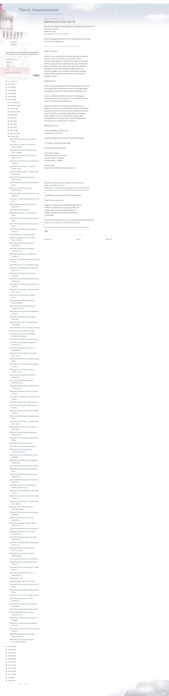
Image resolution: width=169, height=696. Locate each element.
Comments (11, 66)
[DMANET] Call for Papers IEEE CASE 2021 (24, 402)
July (11, 118)
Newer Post (47, 239)
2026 (10, 84)
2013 (10, 668)
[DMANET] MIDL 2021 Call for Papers (22, 581)
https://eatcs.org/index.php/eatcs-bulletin (62, 121)
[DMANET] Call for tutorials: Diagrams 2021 (24, 609)
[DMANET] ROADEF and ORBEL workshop (24, 466)
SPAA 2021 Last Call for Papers (19, 210)
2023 (10, 93)
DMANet (13, 45)
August (12, 115)
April (12, 127)
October (12, 108)
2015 (10, 662)
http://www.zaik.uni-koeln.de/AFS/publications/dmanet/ (62, 222)
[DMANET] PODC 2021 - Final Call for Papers (24, 328)
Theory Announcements (39, 10)
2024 (10, 90)
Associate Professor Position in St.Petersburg (24, 528)
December (13, 102)
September (13, 112)
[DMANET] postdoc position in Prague (22, 331)
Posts (9, 62)
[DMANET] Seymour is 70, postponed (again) (24, 265)
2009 (10, 680)
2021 (10, 99)
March (12, 130)
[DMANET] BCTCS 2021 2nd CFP (21, 443)
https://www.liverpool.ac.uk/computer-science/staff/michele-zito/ (69, 188)
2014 (10, 665)
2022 (10, 96)
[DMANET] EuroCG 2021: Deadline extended (24, 595)
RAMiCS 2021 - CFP (16, 578)
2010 (10, 677)
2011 (10, 674)
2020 (10, 646)
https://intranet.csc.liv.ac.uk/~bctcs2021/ (56, 34)
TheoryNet (14, 42)
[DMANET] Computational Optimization (22, 446)
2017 (10, 656)
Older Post (108, 239)
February (13, 133)
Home (78, 239)
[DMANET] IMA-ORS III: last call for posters (24, 339)
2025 (10, 87)
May (11, 124)
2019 (10, 649)
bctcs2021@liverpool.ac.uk (63, 98)
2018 (10, 653)
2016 (10, 659)
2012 (10, 671)
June (11, 121)
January (12, 136)
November (13, 105)
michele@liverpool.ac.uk (57, 185)
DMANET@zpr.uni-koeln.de (54, 200)
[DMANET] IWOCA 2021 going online (22, 234)
